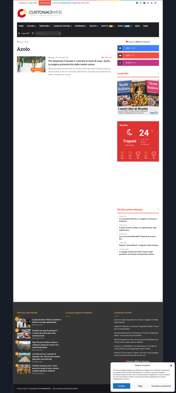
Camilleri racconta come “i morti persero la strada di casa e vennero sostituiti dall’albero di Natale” (45, 368)
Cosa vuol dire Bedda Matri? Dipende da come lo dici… (71, 3)
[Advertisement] (112, 13)
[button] (171, 365)
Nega (140, 386)
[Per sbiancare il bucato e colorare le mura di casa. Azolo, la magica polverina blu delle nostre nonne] (31, 64)
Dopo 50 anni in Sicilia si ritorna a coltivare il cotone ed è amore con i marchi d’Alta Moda (45, 344)
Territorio (44, 26)
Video (145, 26)
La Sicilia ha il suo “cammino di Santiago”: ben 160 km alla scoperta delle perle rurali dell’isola (46, 356)
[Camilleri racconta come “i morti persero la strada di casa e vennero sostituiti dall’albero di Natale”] (23, 369)
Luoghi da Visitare (62, 26)
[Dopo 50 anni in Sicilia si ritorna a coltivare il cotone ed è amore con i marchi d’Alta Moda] (23, 345)
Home (21, 26)
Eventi (124, 26)
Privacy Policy (22, 388)
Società (92, 26)
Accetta (121, 386)
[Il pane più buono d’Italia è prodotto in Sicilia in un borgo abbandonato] (23, 323)
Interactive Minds (72, 388)
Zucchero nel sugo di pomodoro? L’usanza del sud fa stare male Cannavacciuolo (44, 333)
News (137, 26)
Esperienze (80, 26)
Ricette (107, 26)
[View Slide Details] (138, 97)
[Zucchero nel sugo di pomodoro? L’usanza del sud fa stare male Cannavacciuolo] (23, 333)
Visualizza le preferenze (161, 386)
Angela (52, 57)
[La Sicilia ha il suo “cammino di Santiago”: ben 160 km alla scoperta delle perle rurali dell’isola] (23, 357)
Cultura (30, 26)
